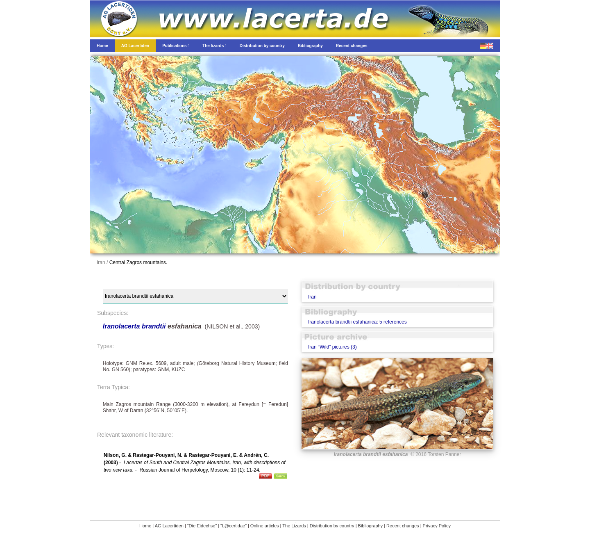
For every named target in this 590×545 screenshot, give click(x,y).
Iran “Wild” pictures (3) (332, 347)
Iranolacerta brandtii (134, 326)
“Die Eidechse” (202, 525)
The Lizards (294, 525)
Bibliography (370, 525)
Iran (312, 297)
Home (145, 525)
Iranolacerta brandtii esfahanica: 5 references (357, 322)
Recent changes (402, 525)
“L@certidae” (233, 525)
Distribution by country (332, 525)
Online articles (264, 525)
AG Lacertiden (169, 525)
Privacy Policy (437, 525)
